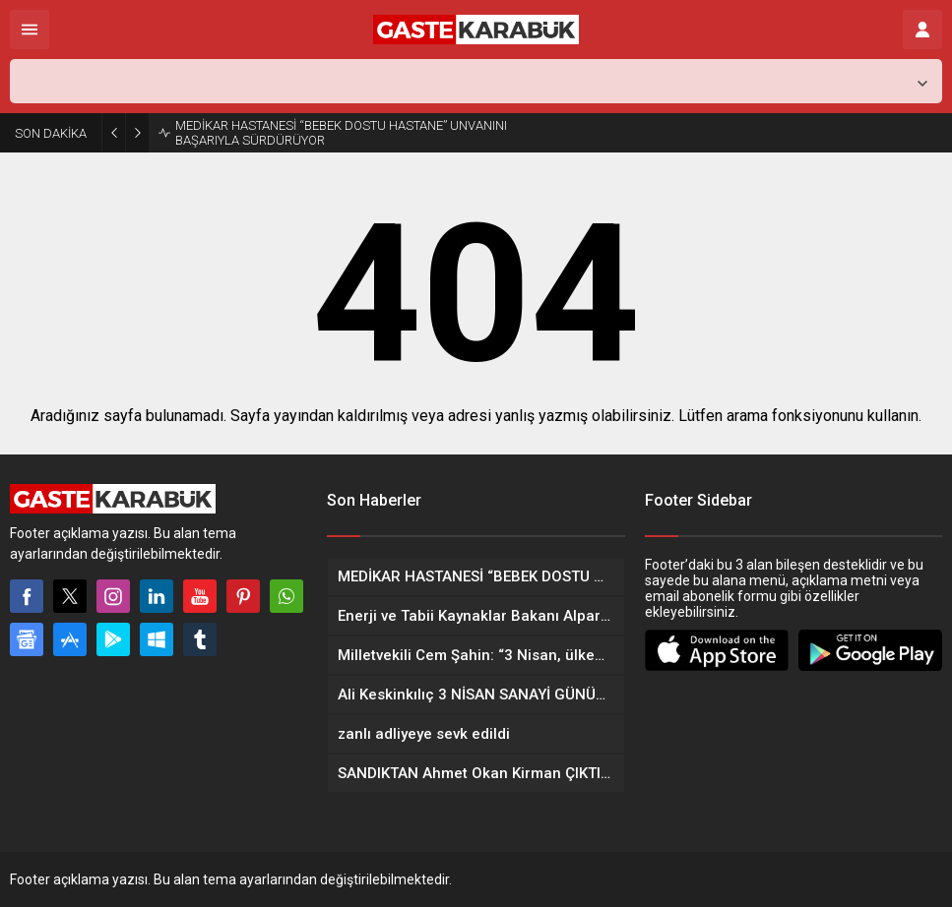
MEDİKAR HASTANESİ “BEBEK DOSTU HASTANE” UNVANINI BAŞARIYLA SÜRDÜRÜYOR (341, 133)
